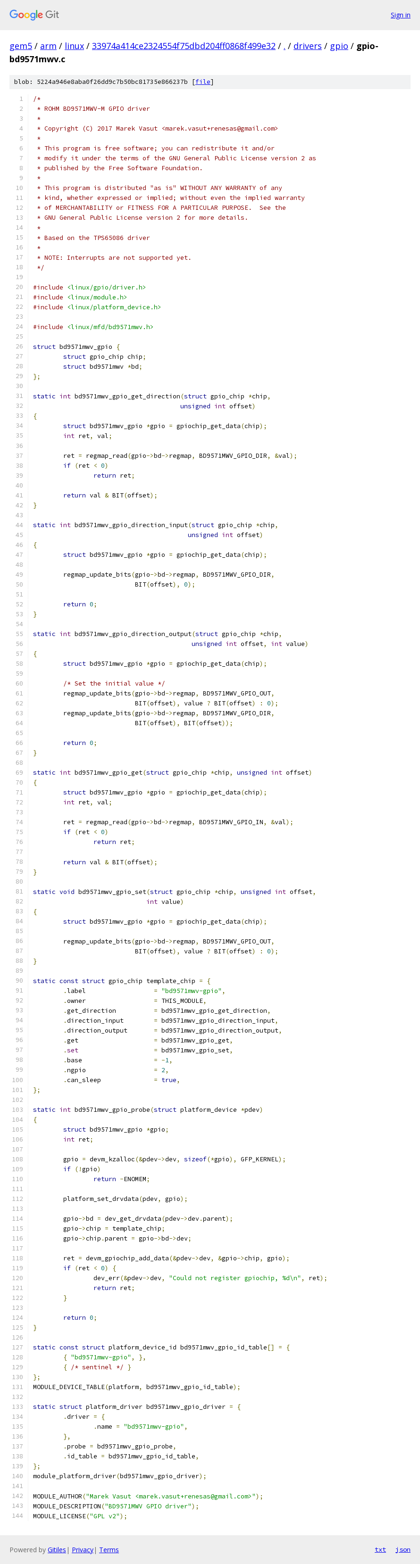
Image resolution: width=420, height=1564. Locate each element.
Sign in (401, 14)
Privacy (82, 1549)
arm (48, 45)
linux (74, 45)
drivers (308, 45)
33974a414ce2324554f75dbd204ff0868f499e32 (184, 45)
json (403, 1549)
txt (380, 1549)
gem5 (20, 45)
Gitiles (57, 1549)
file (202, 82)
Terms (109, 1549)
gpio (339, 45)
